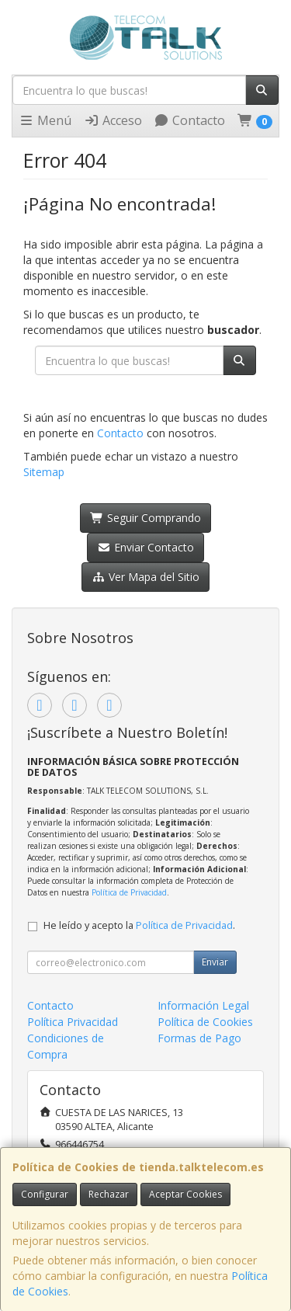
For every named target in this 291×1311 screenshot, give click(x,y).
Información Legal (203, 1005)
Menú (45, 120)
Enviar (215, 961)
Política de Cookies (205, 1021)
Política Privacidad (72, 1021)
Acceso (113, 120)
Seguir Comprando (145, 517)
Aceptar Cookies (185, 1194)
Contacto (189, 120)
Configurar (44, 1194)
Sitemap (43, 471)
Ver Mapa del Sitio (145, 576)
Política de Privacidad (129, 892)
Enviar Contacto (145, 547)
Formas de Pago (199, 1038)
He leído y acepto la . (139, 925)
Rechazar (108, 1194)
